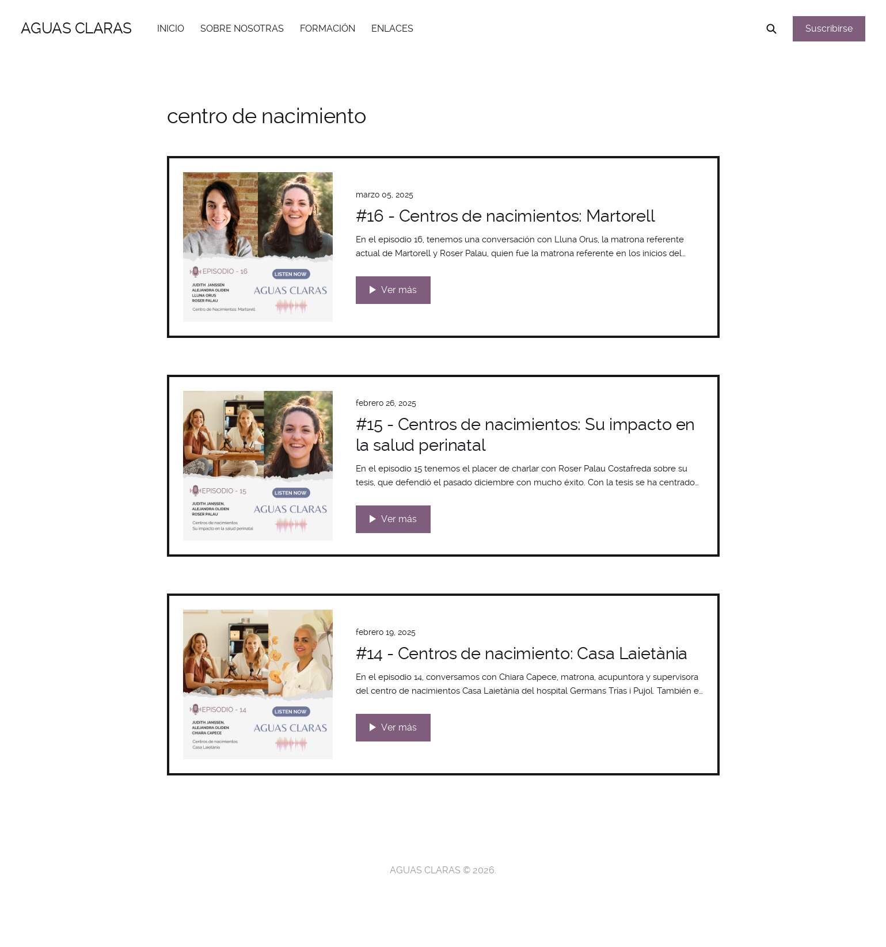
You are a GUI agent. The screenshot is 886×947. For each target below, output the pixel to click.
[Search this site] (771, 28)
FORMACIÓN (327, 28)
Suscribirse (829, 28)
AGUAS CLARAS (76, 28)
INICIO (170, 28)
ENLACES (392, 28)
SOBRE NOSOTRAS (242, 28)
